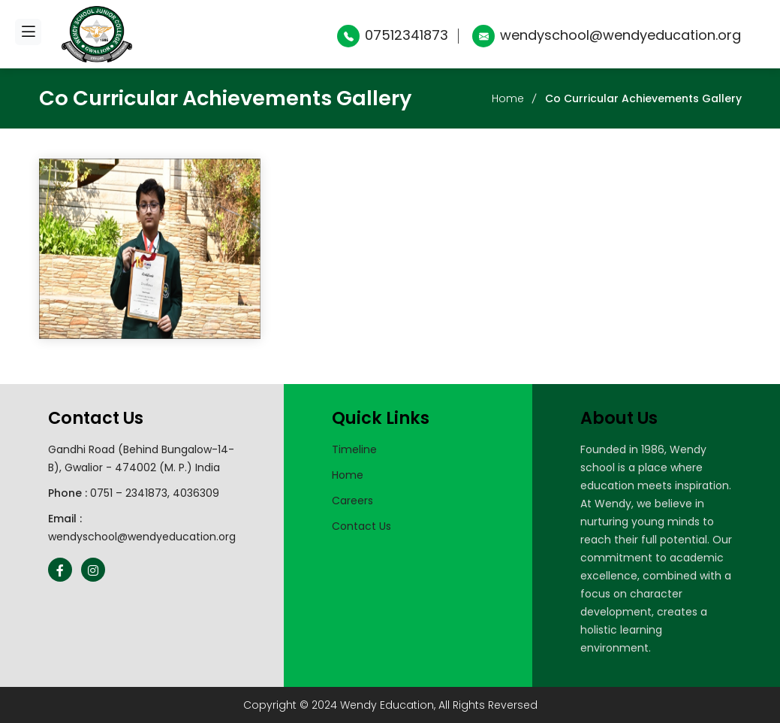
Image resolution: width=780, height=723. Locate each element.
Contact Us (361, 526)
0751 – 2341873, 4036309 (154, 493)
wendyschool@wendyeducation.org (606, 35)
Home (508, 98)
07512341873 (392, 35)
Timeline (354, 449)
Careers (352, 500)
